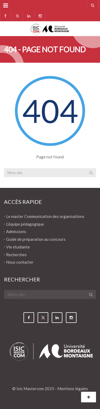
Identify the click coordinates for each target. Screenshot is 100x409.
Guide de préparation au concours (36, 239)
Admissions (16, 231)
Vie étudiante (18, 246)
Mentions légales (72, 388)
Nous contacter (20, 262)
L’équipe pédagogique (25, 223)
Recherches (16, 254)
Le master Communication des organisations (45, 216)
